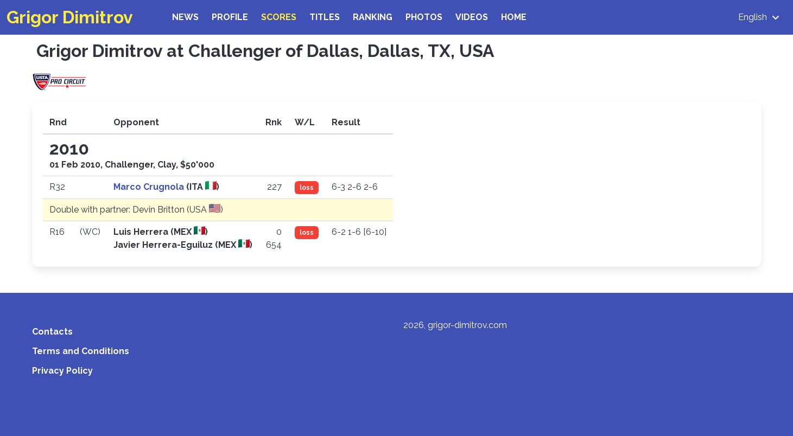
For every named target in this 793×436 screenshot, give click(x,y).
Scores (278, 17)
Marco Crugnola (149, 187)
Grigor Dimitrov (70, 17)
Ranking (372, 17)
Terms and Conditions (80, 351)
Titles (324, 17)
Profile (230, 17)
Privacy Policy (62, 371)
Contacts (52, 331)
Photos (423, 17)
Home (513, 17)
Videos (471, 17)
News (185, 17)
